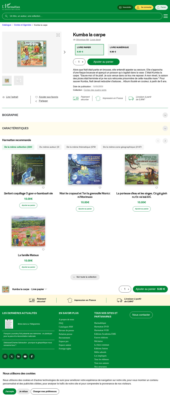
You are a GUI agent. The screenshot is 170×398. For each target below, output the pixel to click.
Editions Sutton (101, 363)
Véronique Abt (82, 40)
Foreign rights (65, 363)
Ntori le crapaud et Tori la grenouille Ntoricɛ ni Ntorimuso (85, 202)
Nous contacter (141, 330)
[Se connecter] (144, 7)
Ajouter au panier (103, 62)
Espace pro (63, 356)
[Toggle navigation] (165, 16)
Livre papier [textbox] (37, 303)
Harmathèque (100, 338)
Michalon (98, 356)
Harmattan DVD (101, 341)
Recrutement (64, 352)
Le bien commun (101, 360)
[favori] (43, 194)
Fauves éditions (101, 352)
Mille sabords (100, 367)
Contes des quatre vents (95, 90)
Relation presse (65, 349)
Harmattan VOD (101, 345)
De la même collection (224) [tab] (18, 147)
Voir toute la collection (86, 292)
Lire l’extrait (10, 97)
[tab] (90, 49)
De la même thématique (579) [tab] (81, 147)
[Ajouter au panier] (28, 216)
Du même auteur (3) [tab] (49, 147)
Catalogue (6, 25)
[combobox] (40, 304)
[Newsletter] (125, 7)
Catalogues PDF (66, 341)
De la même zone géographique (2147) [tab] (122, 147)
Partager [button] (41, 101)
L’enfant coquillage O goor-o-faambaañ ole (28, 200)
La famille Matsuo (28, 269)
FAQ (61, 338)
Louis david (95, 40)
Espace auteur (65, 360)
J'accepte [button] (9, 391)
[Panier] (161, 7)
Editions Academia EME (105, 349)
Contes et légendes (22, 25)
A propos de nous (66, 334)
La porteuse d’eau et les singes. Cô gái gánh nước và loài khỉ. (141, 202)
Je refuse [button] (23, 391)
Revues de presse (66, 345)
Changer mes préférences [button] (45, 391)
